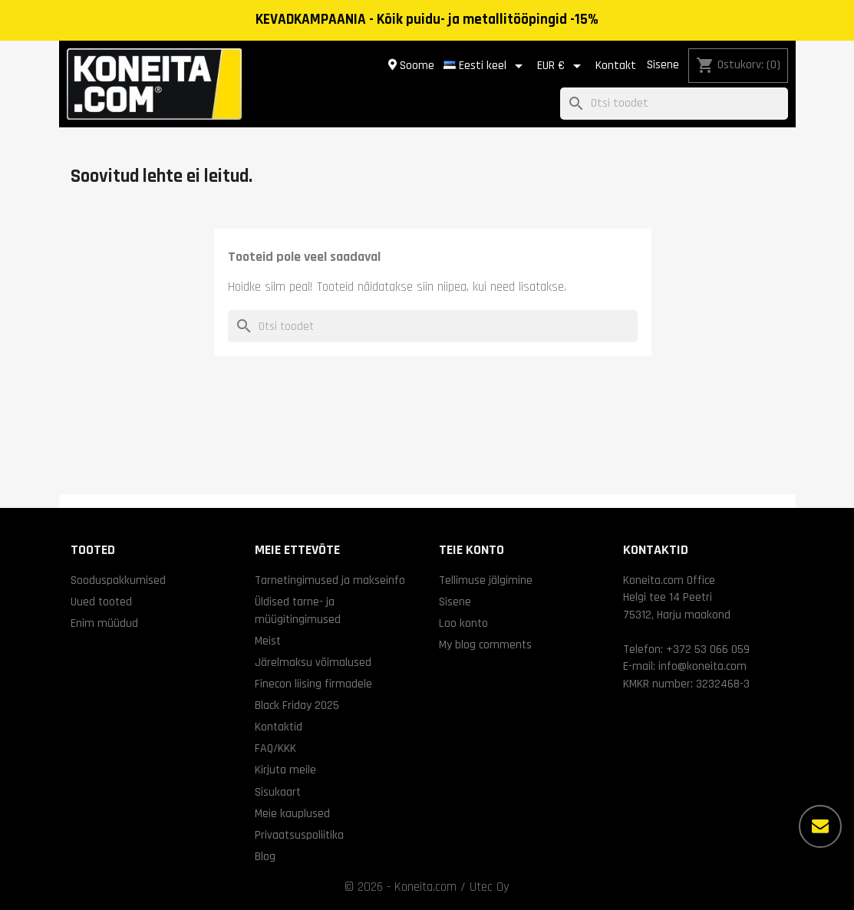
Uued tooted (101, 601)
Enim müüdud (104, 623)
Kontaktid (278, 726)
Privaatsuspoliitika (299, 834)
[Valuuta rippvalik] (561, 66)
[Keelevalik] (485, 66)
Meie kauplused (292, 813)
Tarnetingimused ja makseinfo (330, 580)
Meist (268, 640)
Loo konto (463, 623)
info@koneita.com (702, 666)
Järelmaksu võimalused (313, 662)
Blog (265, 856)
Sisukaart (278, 792)
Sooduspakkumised (118, 580)
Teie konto (471, 550)
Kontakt (615, 66)
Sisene (663, 65)
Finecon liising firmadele (313, 683)
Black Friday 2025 (297, 705)
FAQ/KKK (275, 748)
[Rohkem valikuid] (820, 826)
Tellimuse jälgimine (486, 580)
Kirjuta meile (285, 769)
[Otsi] (674, 103)
